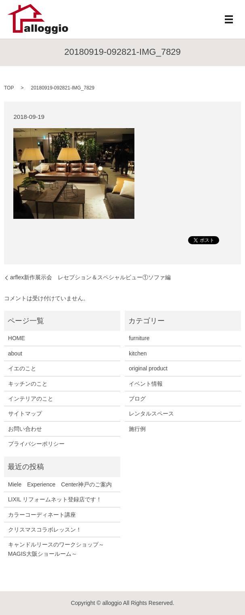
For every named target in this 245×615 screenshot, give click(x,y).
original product (148, 368)
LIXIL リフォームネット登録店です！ (55, 499)
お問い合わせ (25, 429)
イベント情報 (146, 383)
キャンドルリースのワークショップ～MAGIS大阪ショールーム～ (56, 549)
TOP (9, 88)
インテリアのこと (30, 398)
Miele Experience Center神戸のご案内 (60, 484)
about (15, 353)
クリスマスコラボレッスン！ (45, 529)
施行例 (137, 429)
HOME (16, 338)
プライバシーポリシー (36, 443)
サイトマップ (25, 413)
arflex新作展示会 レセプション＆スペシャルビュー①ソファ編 (90, 277)
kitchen (138, 353)
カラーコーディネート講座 (42, 514)
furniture (139, 338)
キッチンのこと (28, 383)
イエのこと (22, 368)
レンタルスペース (151, 413)
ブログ (137, 398)
